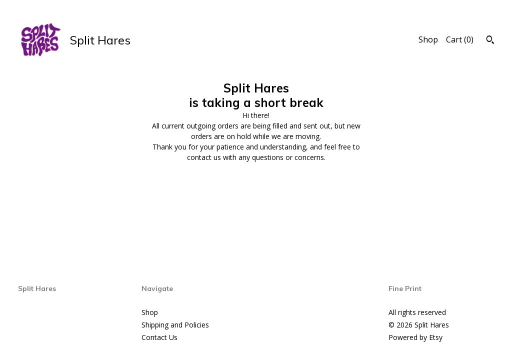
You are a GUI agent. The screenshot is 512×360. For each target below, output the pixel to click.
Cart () (460, 39)
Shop (428, 39)
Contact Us (160, 337)
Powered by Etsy (415, 337)
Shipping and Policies (175, 325)
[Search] (490, 41)
